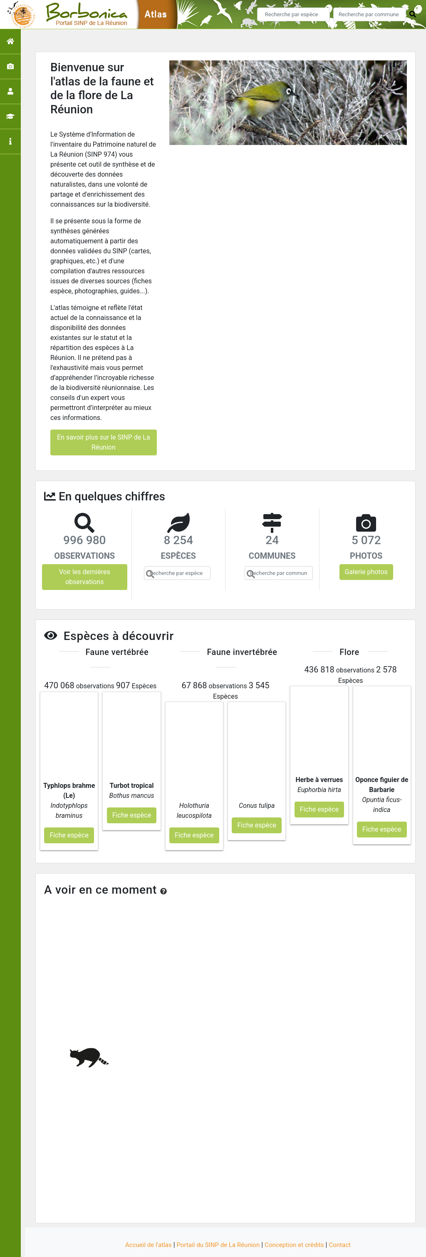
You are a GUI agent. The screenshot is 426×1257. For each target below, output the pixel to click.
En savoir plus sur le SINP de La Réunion (103, 442)
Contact (345, 1221)
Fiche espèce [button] (69, 811)
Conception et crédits (297, 1221)
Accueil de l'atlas (143, 1221)
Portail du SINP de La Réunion (217, 1221)
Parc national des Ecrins (301, 1245)
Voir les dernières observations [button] (84, 577)
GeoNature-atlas (199, 1245)
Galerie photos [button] (366, 572)
